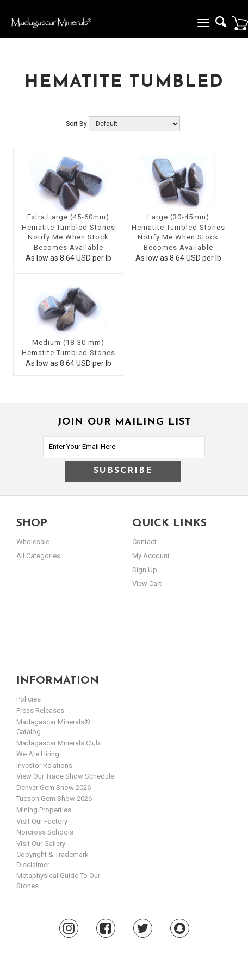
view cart (147, 583)
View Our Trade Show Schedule (65, 776)
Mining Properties (43, 810)
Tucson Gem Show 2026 (54, 798)
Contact (144, 542)
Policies (28, 699)
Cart (240, 23)
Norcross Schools (44, 832)
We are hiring (37, 754)
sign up (144, 570)
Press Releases (40, 710)
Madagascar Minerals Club (58, 743)
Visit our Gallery (40, 843)
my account (151, 556)
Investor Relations (44, 765)
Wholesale (32, 542)
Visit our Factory (41, 821)
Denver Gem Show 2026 (53, 788)
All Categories (38, 556)
